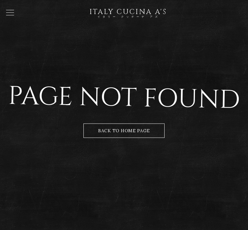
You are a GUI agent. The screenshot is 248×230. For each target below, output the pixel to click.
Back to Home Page (124, 131)
